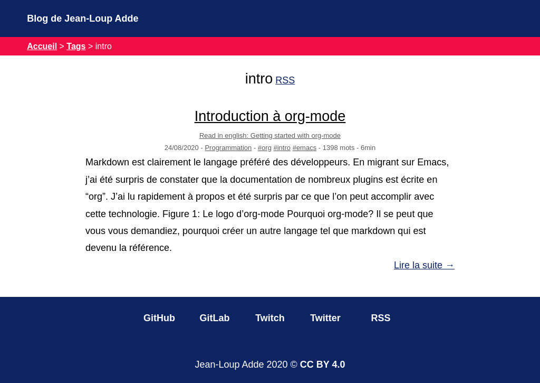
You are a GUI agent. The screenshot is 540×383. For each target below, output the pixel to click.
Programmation (228, 148)
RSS (285, 80)
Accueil (42, 46)
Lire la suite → (424, 265)
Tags (75, 46)
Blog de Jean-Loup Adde (82, 18)
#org (265, 148)
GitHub (159, 318)
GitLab (214, 318)
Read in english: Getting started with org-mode (270, 135)
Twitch (270, 318)
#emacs (305, 148)
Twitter (325, 318)
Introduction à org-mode (270, 116)
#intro (282, 148)
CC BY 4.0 (322, 364)
